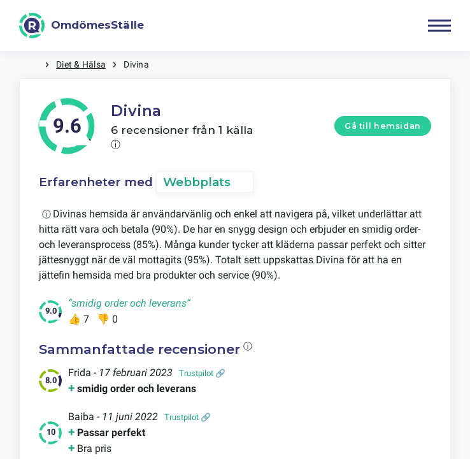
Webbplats (197, 182)
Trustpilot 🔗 (202, 373)
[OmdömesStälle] (81, 25)
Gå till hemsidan (383, 126)
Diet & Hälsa (81, 64)
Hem (31, 64)
